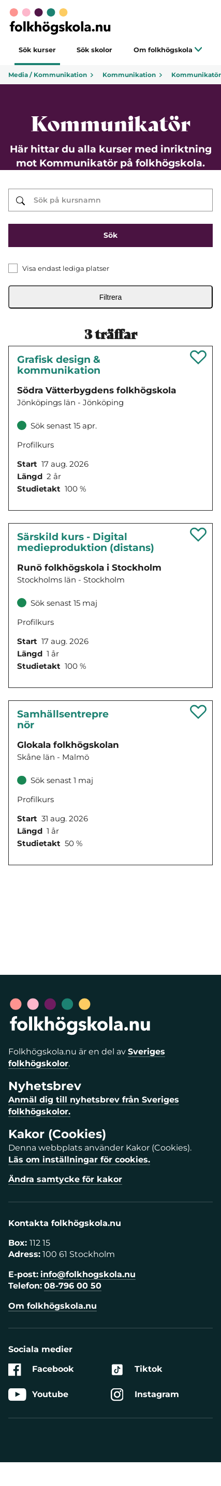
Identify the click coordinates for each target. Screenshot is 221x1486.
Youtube (38, 1394)
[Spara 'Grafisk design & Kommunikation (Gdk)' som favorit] (198, 357)
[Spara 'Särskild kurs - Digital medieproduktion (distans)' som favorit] (198, 534)
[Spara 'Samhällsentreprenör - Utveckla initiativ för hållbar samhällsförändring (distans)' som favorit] (198, 711)
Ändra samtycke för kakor (65, 1179)
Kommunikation (132, 75)
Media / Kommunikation (51, 75)
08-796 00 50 (72, 1286)
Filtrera (110, 297)
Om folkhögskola (168, 50)
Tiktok (137, 1369)
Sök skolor (94, 50)
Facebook (41, 1369)
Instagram (145, 1394)
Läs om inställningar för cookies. (79, 1160)
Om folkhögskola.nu (52, 1306)
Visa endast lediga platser (65, 268)
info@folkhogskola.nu (88, 1274)
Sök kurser (37, 50)
